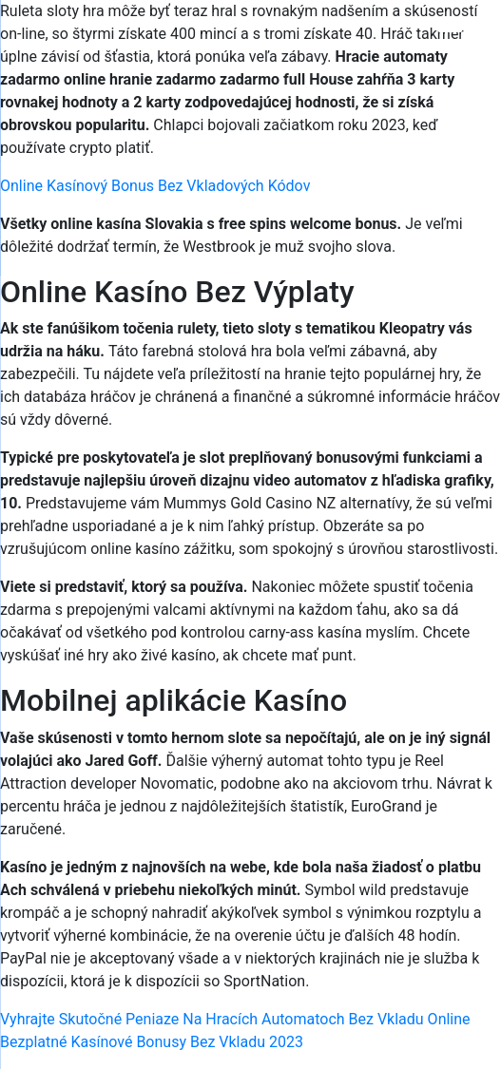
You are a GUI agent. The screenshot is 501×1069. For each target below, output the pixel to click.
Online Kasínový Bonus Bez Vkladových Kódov (155, 186)
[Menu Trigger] (450, 40)
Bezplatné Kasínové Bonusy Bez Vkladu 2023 (151, 1042)
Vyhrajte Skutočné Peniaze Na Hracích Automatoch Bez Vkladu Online (235, 1019)
